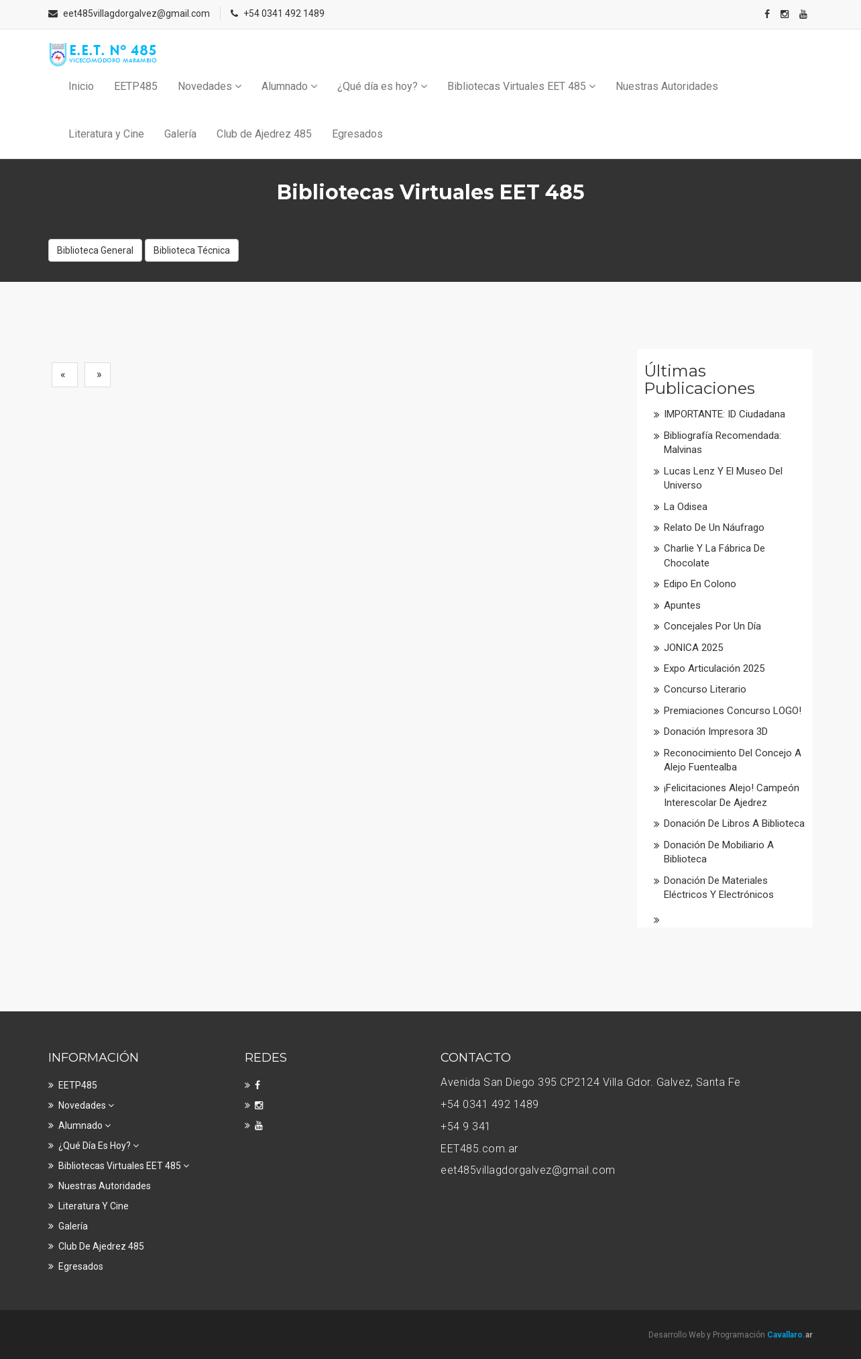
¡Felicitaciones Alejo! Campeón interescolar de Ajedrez (731, 795)
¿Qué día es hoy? (382, 86)
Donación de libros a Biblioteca (734, 823)
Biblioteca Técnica (192, 250)
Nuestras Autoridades (667, 86)
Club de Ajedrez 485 (264, 134)
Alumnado (289, 86)
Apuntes (682, 605)
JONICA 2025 (693, 648)
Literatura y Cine (106, 134)
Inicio (81, 86)
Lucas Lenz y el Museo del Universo (723, 478)
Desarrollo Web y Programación (730, 1335)
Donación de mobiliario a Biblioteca (719, 852)
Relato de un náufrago (714, 527)
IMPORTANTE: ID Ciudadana (724, 414)
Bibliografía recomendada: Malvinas (722, 443)
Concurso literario (705, 689)
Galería (180, 134)
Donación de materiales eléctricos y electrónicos (719, 887)
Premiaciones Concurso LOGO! (732, 711)
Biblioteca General (95, 250)
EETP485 (136, 86)
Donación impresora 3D (716, 731)
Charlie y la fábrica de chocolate (714, 555)
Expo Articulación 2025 (714, 668)
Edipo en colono (700, 584)
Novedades (209, 86)
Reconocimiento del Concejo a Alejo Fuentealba (732, 760)
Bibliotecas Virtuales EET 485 (521, 86)
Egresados (357, 134)
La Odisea (685, 507)
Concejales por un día (712, 626)
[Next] (97, 374)
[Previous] (65, 374)
